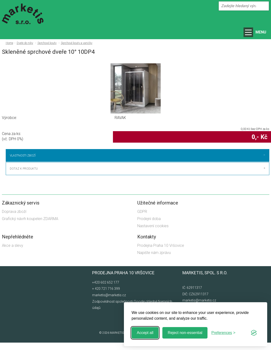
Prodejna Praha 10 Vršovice (160, 253)
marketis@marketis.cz (109, 302)
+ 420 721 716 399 (106, 296)
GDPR (142, 219)
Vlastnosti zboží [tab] (23, 155)
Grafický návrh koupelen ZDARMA (30, 226)
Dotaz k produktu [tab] (24, 176)
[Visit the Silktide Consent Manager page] (254, 333)
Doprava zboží (14, 219)
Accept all (145, 333)
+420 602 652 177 (105, 290)
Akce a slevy (12, 253)
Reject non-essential (185, 333)
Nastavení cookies (153, 233)
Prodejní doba (149, 226)
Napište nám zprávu (154, 260)
